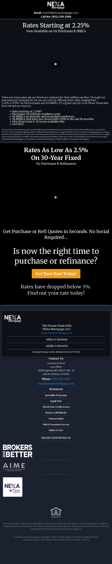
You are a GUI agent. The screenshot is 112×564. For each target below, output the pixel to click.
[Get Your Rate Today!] (56, 275)
